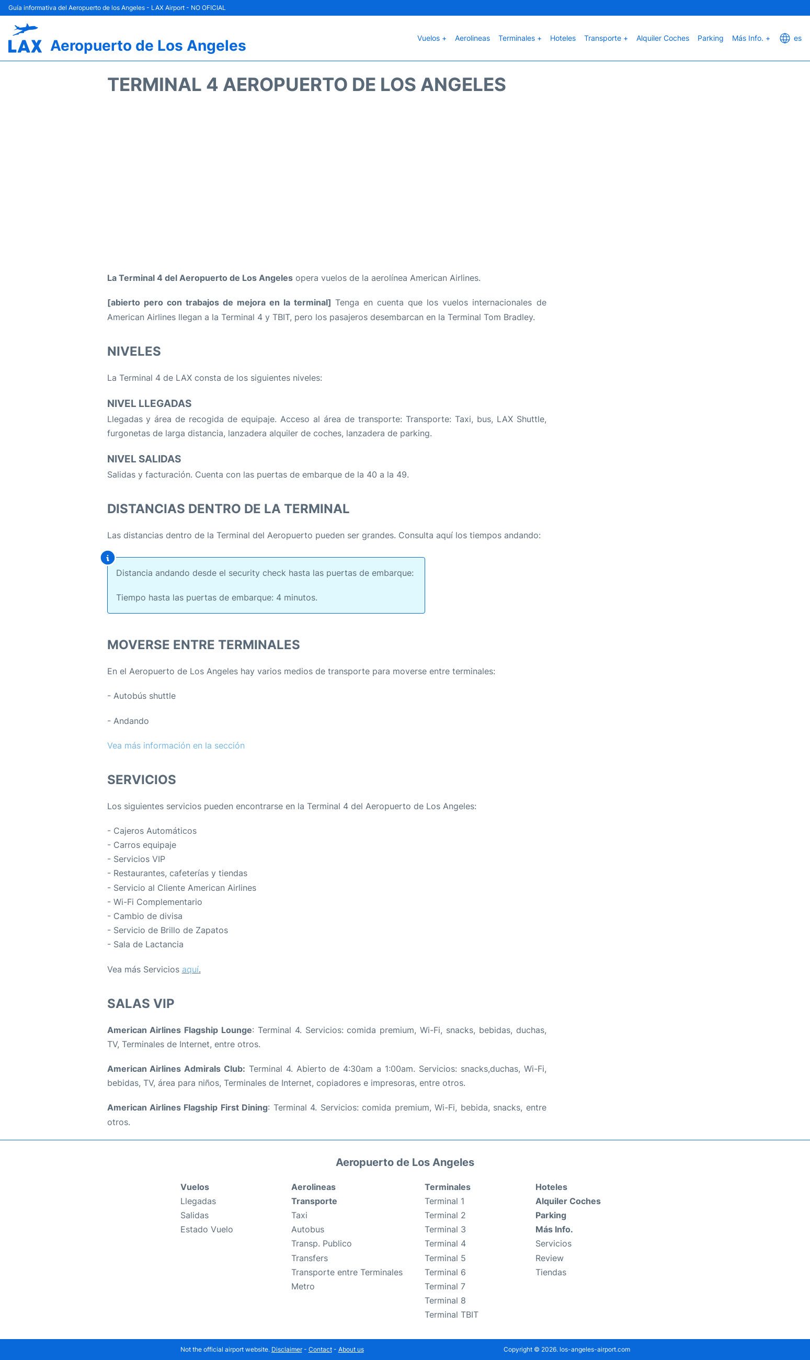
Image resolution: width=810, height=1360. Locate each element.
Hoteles (563, 37)
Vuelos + (432, 37)
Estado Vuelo (206, 1229)
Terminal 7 (445, 1286)
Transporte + (606, 37)
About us (351, 1349)
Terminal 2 (445, 1215)
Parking (711, 37)
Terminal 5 (445, 1258)
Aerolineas (472, 37)
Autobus (307, 1229)
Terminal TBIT (451, 1314)
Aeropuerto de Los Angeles (148, 45)
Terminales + (520, 37)
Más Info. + (751, 37)
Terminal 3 (445, 1229)
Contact (320, 1349)
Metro (303, 1286)
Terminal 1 (444, 1201)
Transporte (314, 1201)
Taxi (299, 1215)
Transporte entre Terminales (347, 1272)
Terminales (448, 1187)
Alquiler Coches (662, 37)
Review (549, 1258)
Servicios (553, 1243)
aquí (190, 969)
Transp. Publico (321, 1243)
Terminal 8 (445, 1300)
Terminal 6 (445, 1272)
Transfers (309, 1258)
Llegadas (198, 1201)
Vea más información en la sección (176, 745)
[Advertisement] (405, 187)
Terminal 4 (445, 1243)
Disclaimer (286, 1349)
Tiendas (550, 1272)
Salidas (194, 1215)
